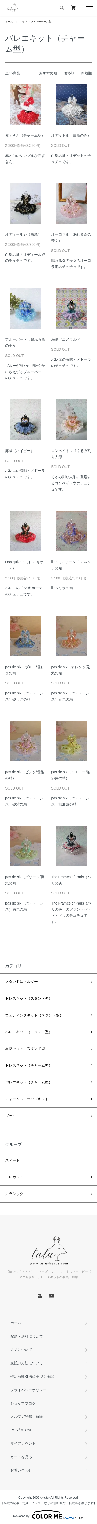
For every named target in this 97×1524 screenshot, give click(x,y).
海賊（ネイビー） (19, 451)
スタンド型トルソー (21, 981)
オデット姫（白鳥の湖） (71, 135)
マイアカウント (23, 1443)
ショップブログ (23, 1403)
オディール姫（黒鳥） (23, 234)
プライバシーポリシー (28, 1390)
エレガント (14, 1177)
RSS (14, 1430)
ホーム (9, 21)
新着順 (86, 73)
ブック (10, 1116)
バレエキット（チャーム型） (37, 21)
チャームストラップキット (27, 1099)
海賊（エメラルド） (67, 339)
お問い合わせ (21, 1470)
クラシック (14, 1194)
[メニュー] (89, 8)
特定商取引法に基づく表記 (32, 1376)
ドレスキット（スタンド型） (28, 998)
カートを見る (21, 1457)
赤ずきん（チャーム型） (25, 135)
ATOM (26, 1430)
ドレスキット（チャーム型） (28, 1065)
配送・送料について (26, 1336)
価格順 (69, 73)
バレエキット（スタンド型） (28, 1032)
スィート (12, 1160)
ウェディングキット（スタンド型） (34, 1015)
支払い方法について (26, 1363)
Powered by (48, 1514)
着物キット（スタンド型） (27, 1048)
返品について (21, 1349)
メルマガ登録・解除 (26, 1416)
